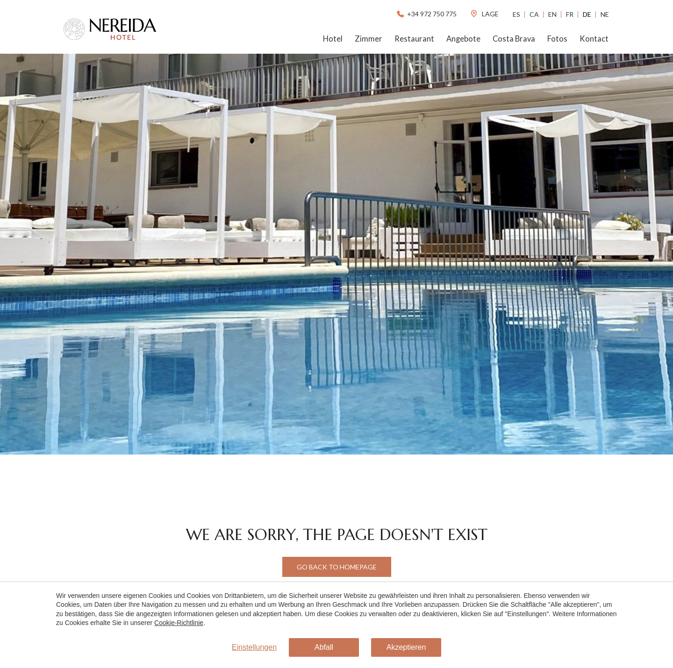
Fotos (557, 38)
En (552, 14)
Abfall (324, 647)
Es (516, 14)
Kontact (594, 38)
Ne (605, 14)
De (587, 14)
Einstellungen (254, 647)
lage (484, 14)
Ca (534, 14)
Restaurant (414, 38)
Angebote (463, 38)
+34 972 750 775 (426, 14)
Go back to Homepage (337, 567)
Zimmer (368, 38)
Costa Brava (514, 38)
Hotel (333, 38)
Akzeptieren (406, 647)
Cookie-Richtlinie (178, 622)
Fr (569, 14)
